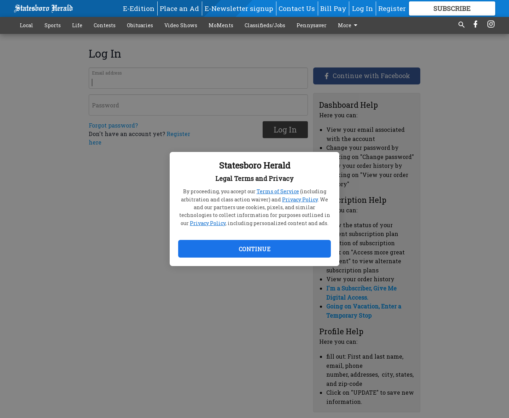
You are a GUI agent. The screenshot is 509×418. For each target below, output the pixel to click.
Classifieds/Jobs (265, 25)
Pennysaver (312, 25)
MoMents (221, 25)
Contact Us (297, 8)
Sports (53, 25)
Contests (105, 25)
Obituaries (140, 25)
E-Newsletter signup (239, 8)
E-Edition (138, 8)
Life (77, 25)
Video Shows (180, 25)
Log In (362, 8)
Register (392, 8)
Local (26, 25)
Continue (254, 249)
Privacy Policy (300, 199)
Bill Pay (333, 8)
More (349, 25)
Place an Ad (179, 8)
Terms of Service (278, 191)
